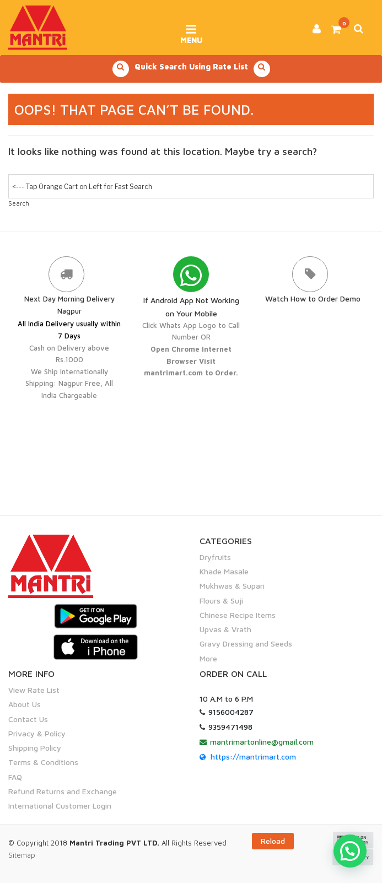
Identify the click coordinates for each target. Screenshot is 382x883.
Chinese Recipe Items (238, 615)
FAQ (15, 777)
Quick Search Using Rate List (191, 69)
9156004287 (231, 712)
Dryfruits (215, 557)
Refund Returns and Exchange (62, 791)
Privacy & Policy (37, 733)
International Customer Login (59, 805)
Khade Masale (224, 571)
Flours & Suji (221, 600)
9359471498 (230, 726)
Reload (273, 841)
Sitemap (21, 854)
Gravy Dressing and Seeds (246, 643)
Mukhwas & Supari (232, 585)
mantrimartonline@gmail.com (262, 741)
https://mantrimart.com (253, 756)
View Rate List (34, 689)
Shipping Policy (34, 747)
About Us (24, 704)
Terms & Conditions (43, 762)
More (208, 658)
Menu (191, 30)
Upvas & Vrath (225, 629)
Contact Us (28, 719)
